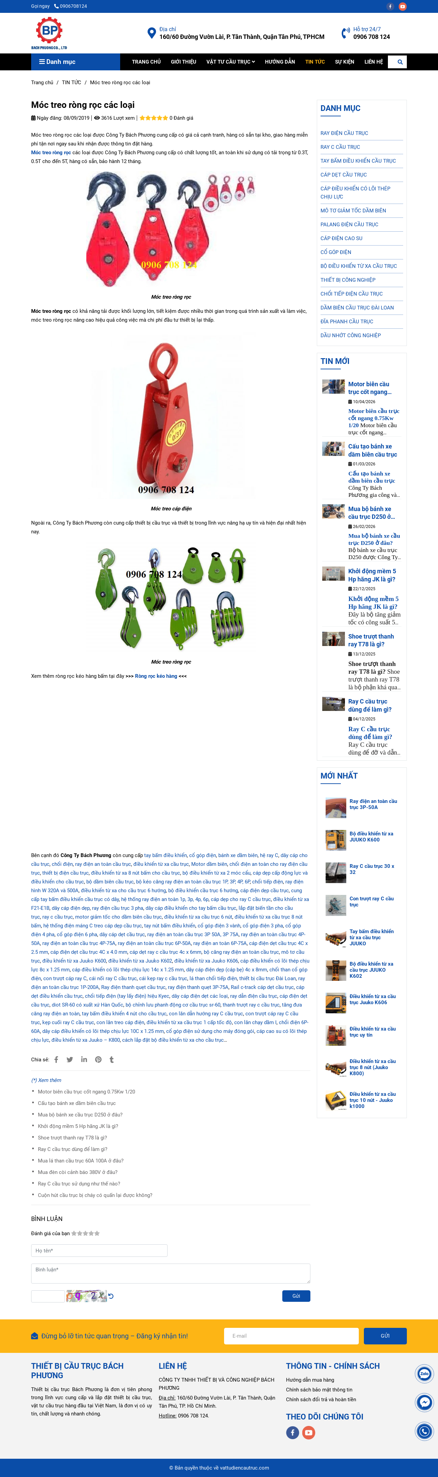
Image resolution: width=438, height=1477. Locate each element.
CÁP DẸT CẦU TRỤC (344, 175)
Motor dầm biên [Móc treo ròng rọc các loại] (209, 864)
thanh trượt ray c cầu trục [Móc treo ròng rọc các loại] (251, 1005)
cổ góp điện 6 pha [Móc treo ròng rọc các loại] (77, 934)
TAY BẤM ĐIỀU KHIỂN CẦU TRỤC (358, 161)
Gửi (296, 1296)
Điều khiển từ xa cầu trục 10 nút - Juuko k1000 (373, 1100)
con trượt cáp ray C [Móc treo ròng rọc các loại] (65, 978)
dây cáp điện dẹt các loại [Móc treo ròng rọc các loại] (200, 996)
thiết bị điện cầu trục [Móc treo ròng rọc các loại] (65, 873)
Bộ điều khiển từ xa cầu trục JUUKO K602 (371, 970)
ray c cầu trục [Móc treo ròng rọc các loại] (57, 917)
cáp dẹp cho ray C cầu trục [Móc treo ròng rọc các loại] (241, 899)
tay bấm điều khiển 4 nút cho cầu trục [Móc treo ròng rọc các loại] (124, 1014)
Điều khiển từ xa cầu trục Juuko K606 (373, 999)
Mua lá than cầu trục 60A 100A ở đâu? (81, 1161)
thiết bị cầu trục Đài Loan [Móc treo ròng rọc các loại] (267, 978)
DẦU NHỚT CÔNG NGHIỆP (351, 335)
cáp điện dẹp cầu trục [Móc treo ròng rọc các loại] (264, 890)
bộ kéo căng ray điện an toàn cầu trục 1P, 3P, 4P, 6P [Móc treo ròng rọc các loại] (193, 882)
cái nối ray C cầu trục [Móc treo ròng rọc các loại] (113, 978)
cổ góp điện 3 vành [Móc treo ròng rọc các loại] (219, 926)
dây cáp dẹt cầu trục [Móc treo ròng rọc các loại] (122, 934)
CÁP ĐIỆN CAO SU (342, 238)
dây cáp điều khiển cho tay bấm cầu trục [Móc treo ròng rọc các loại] (191, 908)
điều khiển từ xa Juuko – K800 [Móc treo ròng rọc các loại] (85, 1040)
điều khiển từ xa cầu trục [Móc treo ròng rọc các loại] (161, 864)
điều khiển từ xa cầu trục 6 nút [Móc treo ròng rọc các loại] (198, 917)
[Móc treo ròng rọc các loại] (49, 33)
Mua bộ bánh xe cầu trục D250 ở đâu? (80, 1115)
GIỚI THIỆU (183, 62)
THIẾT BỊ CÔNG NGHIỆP (348, 280)
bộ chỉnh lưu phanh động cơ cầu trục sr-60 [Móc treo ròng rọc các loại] (173, 1005)
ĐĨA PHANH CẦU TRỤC (347, 322)
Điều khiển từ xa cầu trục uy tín (373, 1032)
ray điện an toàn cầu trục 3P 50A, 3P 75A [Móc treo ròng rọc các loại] (193, 934)
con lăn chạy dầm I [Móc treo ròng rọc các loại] (255, 1022)
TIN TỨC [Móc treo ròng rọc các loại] (71, 82)
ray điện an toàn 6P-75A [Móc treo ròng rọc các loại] (220, 943)
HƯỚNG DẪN (280, 62)
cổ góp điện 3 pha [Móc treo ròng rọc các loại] (263, 926)
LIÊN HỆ (374, 62)
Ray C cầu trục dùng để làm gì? (72, 1149)
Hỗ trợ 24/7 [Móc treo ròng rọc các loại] (367, 29)
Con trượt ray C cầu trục (372, 902)
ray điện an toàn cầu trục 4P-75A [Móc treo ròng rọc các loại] (78, 943)
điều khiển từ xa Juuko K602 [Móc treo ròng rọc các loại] (140, 961)
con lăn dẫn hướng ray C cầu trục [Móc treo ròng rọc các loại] (206, 1014)
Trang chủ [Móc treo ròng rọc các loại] (42, 82)
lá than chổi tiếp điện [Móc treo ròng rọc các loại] (213, 978)
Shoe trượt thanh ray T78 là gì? (72, 1138)
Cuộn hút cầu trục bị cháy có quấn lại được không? (95, 1195)
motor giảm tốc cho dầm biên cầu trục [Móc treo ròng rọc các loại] (118, 917)
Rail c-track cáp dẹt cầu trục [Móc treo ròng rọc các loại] (262, 987)
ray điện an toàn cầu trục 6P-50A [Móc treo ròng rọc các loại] (154, 943)
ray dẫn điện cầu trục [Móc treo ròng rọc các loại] (253, 996)
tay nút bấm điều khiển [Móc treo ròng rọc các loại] (169, 926)
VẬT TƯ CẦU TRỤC (230, 62)
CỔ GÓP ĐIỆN (336, 252)
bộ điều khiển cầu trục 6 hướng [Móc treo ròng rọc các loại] (203, 890)
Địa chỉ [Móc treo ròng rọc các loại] (167, 29)
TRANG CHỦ (146, 62)
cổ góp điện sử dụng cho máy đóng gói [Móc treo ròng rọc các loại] (210, 1031)
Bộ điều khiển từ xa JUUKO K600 (371, 837)
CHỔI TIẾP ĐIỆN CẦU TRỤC (352, 294)
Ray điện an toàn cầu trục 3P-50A (373, 804)
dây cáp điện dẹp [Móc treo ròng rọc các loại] (71, 908)
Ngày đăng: (46, 118)
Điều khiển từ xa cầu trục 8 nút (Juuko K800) (373, 1067)
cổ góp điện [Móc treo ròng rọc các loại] (202, 855)
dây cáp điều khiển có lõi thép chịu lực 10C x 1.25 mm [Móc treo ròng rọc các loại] (103, 1031)
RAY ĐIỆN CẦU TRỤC (344, 133)
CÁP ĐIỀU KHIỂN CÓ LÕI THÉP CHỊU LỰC (355, 193)
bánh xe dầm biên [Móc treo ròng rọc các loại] (238, 855)
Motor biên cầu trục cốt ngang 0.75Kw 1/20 (86, 1092)
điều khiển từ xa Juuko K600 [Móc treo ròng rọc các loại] (74, 961)
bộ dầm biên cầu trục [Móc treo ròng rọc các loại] (110, 882)
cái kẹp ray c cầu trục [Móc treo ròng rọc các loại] (163, 978)
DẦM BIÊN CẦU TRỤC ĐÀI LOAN (357, 308)
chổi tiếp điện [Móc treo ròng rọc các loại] (267, 882)
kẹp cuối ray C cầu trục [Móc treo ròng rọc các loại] (68, 1022)
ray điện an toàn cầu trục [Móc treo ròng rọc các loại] (103, 864)
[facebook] (392, 6)
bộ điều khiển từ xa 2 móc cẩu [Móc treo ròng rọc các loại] (216, 873)
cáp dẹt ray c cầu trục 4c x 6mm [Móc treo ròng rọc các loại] (165, 952)
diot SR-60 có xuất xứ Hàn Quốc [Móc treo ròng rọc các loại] (87, 1005)
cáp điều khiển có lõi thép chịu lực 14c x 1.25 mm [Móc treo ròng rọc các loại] (128, 970)
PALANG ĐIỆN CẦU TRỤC (349, 225)
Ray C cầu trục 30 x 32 (372, 869)
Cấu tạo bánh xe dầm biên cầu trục (77, 1103)
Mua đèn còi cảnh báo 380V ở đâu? (77, 1172)
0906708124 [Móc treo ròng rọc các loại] (70, 6)
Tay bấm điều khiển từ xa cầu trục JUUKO (372, 937)
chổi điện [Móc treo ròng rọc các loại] (61, 864)
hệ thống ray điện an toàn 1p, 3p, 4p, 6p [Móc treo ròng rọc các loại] (165, 899)
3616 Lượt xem (114, 118)
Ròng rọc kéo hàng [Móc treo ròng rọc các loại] (157, 676)
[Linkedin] (84, 1060)
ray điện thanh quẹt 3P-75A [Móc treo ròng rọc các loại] (198, 987)
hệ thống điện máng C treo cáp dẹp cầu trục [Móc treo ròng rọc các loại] (92, 926)
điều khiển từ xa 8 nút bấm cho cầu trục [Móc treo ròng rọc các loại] (135, 873)
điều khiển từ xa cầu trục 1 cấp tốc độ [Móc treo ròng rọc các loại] (189, 1022)
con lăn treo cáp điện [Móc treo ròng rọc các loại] (120, 1022)
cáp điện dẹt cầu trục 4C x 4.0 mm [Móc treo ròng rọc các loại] (88, 952)
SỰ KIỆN (344, 62)
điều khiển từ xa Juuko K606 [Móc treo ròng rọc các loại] (206, 961)
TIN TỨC (315, 62)
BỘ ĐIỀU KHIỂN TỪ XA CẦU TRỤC (359, 266)
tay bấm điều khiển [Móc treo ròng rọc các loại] (165, 855)
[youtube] (404, 6)
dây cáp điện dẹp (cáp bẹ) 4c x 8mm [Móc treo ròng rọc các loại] (226, 970)
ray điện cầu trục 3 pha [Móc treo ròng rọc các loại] (117, 908)
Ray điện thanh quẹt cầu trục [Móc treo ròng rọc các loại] (133, 987)
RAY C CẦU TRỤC (340, 147)
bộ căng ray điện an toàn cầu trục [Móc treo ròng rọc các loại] (241, 952)
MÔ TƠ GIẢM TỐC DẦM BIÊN (353, 211)
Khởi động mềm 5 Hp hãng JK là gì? (78, 1126)
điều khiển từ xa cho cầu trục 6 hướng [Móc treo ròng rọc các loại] (123, 890)
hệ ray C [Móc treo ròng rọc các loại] (269, 855)
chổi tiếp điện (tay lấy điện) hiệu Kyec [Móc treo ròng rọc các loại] (127, 996)
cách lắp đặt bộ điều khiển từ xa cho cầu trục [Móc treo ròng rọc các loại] (173, 1040)
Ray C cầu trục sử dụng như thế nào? (79, 1184)
